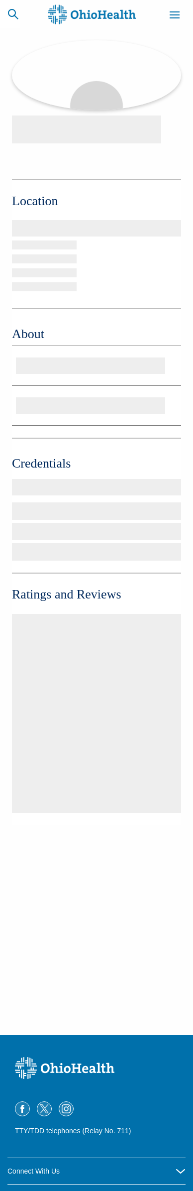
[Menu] (175, 16)
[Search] (13, 13)
